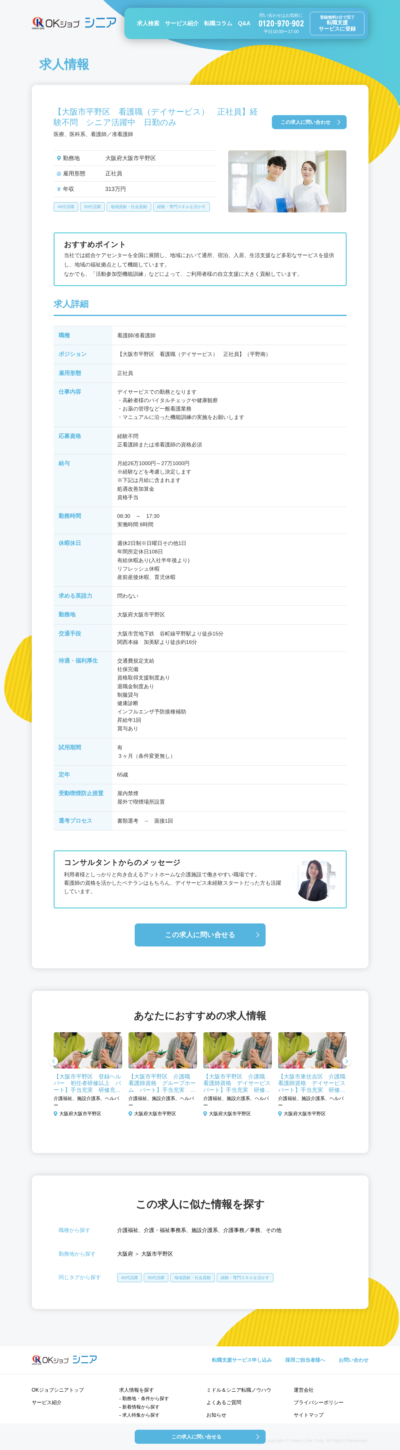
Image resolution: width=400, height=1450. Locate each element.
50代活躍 (92, 206)
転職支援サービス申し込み (242, 1360)
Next (346, 1062)
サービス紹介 (182, 23)
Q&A (244, 23)
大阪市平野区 (157, 1254)
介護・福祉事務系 (165, 1230)
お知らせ (216, 1415)
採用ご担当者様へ (305, 1360)
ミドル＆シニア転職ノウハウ (238, 1390)
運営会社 (304, 1390)
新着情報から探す (141, 1406)
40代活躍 (66, 206)
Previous (53, 1062)
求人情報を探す (136, 1390)
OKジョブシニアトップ (58, 1390)
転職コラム (218, 23)
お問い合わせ (354, 1360)
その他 (274, 1230)
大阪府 (125, 1254)
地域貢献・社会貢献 (129, 206)
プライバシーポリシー (319, 1402)
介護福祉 (127, 1230)
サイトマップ (309, 1415)
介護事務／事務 (241, 1230)
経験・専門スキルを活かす (181, 206)
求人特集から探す (141, 1415)
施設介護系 (204, 1230)
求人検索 (148, 23)
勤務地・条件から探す (145, 1398)
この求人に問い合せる (200, 935)
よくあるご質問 (223, 1402)
